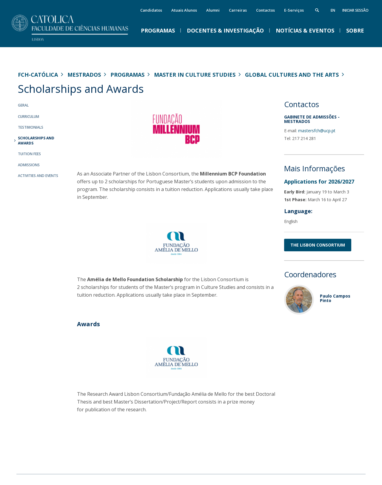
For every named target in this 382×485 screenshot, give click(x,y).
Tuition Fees (29, 153)
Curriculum (28, 116)
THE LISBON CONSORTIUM (317, 245)
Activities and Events (38, 175)
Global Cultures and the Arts (292, 74)
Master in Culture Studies (194, 74)
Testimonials (30, 127)
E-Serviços (294, 10)
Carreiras (238, 10)
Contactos (265, 10)
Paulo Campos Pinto (335, 298)
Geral (23, 105)
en (333, 10)
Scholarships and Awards (36, 141)
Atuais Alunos (184, 10)
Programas (127, 74)
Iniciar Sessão (355, 10)
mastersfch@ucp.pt (316, 130)
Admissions (29, 164)
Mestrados (84, 74)
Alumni (213, 10)
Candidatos (151, 10)
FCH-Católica (38, 74)
